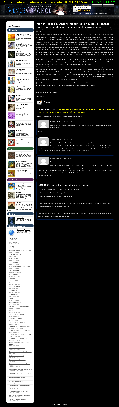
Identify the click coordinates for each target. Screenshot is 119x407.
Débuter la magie (22, 161)
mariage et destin (13, 258)
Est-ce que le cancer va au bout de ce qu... (20, 352)
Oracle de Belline (22, 86)
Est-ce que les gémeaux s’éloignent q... (19, 395)
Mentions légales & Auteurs (59, 404)
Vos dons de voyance (23, 34)
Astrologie (20, 43)
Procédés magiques (23, 170)
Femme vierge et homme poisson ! (18, 322)
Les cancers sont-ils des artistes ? (18, 338)
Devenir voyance (13, 242)
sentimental (12, 278)
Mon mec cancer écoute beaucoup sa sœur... (19, 343)
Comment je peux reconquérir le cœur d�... (20, 373)
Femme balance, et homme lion (17, 360)
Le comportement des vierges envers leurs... (20, 334)
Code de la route (13, 238)
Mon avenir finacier (14, 274)
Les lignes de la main (23, 104)
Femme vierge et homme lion (16, 314)
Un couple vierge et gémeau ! (16, 381)
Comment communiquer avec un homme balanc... (19, 364)
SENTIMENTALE (13, 290)
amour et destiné (13, 262)
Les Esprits (20, 218)
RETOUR (11, 282)
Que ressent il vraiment (15, 254)
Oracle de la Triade (22, 78)
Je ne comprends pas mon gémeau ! (18, 391)
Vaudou (19, 192)
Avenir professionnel (14, 286)
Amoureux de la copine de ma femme (19, 306)
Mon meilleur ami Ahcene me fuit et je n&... (20, 266)
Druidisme (20, 203)
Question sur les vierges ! (15, 318)
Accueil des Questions (23, 230)
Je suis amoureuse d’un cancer (17, 348)
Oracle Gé (20, 95)
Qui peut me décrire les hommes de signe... (20, 330)
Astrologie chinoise (22, 51)
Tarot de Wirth (21, 69)
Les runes (20, 130)
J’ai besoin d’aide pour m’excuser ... (18, 399)
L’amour (11, 298)
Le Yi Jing (20, 139)
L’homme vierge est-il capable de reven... (20, 326)
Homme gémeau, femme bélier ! (17, 377)
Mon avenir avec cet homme (16, 302)
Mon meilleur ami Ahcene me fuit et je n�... (20, 250)
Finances (11, 246)
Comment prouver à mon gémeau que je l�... (19, 386)
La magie (19, 152)
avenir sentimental (14, 294)
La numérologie (21, 113)
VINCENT (11, 310)
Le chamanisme (21, 183)
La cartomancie (21, 121)
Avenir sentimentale (14, 270)
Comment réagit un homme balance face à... (20, 369)
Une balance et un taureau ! (16, 356)
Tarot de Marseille (22, 60)
